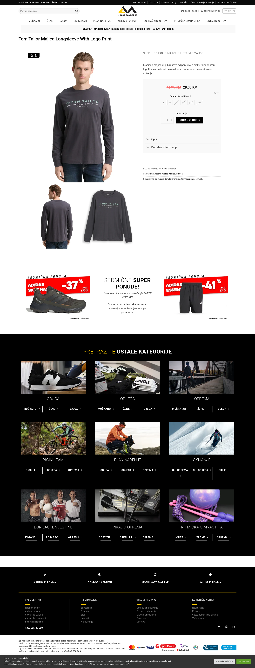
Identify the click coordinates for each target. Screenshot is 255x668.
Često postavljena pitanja (205, 614)
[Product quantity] (167, 120)
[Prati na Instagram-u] (226, 627)
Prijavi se (153, 2)
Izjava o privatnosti (146, 614)
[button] (229, 11)
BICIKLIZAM (53, 460)
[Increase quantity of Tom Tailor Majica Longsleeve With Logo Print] (172, 120)
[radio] (163, 102)
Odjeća (158, 53)
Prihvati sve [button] (243, 661)
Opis (151, 139)
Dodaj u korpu (190, 120)
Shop (146, 53)
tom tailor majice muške (192, 179)
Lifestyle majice (191, 53)
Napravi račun (139, 2)
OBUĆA (53, 399)
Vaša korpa (198, 618)
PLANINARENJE (127, 460)
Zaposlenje (86, 607)
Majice (171, 53)
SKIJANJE (201, 460)
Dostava (141, 621)
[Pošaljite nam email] (234, 627)
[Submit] (76, 11)
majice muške (157, 179)
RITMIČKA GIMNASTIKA (202, 527)
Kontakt (183, 2)
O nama (165, 2)
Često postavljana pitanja (202, 2)
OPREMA (201, 399)
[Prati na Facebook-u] (219, 627)
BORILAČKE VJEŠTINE (53, 527)
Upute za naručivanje (226, 2)
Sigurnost (141, 618)
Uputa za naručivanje (147, 607)
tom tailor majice (172, 179)
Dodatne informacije (161, 147)
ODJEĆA (127, 399)
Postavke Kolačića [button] (224, 661)
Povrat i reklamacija (146, 611)
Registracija (198, 607)
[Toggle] (148, 139)
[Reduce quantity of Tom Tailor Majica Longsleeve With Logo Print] (163, 120)
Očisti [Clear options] (216, 93)
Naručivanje (87, 621)
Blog (174, 2)
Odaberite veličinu (179, 96)
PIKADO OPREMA (127, 527)
